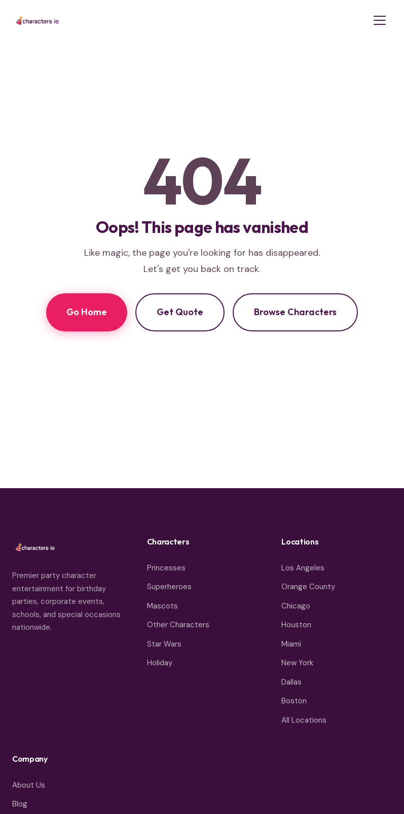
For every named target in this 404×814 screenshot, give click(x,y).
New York (297, 663)
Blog (19, 804)
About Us (28, 785)
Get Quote (180, 312)
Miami (291, 644)
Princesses (166, 568)
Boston (294, 701)
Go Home (86, 312)
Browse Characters (295, 312)
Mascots (162, 606)
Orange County (308, 587)
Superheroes (169, 587)
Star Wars (164, 644)
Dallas (291, 682)
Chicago (295, 606)
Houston (296, 625)
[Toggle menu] (380, 20)
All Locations (303, 720)
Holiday (159, 663)
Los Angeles (302, 568)
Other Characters (178, 625)
